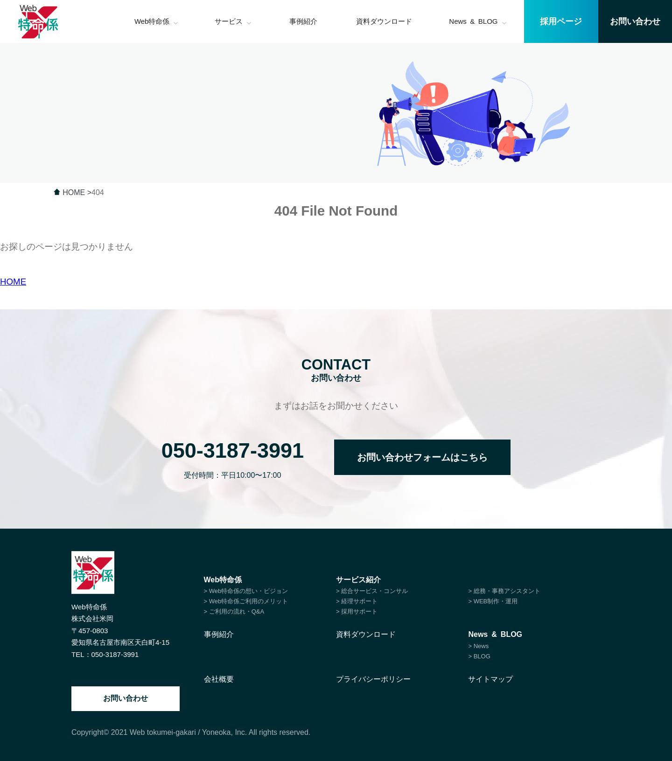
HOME (13, 281)
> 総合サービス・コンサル (372, 590)
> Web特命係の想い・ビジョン (246, 590)
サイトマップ (490, 679)
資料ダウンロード (366, 634)
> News (478, 645)
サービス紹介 (358, 580)
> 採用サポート (357, 611)
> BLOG (479, 656)
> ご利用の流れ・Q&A (234, 611)
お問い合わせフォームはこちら (422, 457)
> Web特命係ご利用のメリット (246, 601)
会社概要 (219, 679)
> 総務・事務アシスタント (504, 590)
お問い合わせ (125, 698)
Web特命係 (223, 580)
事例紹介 (219, 634)
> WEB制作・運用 (493, 601)
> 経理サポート (357, 601)
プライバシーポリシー (373, 679)
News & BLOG (495, 634)
